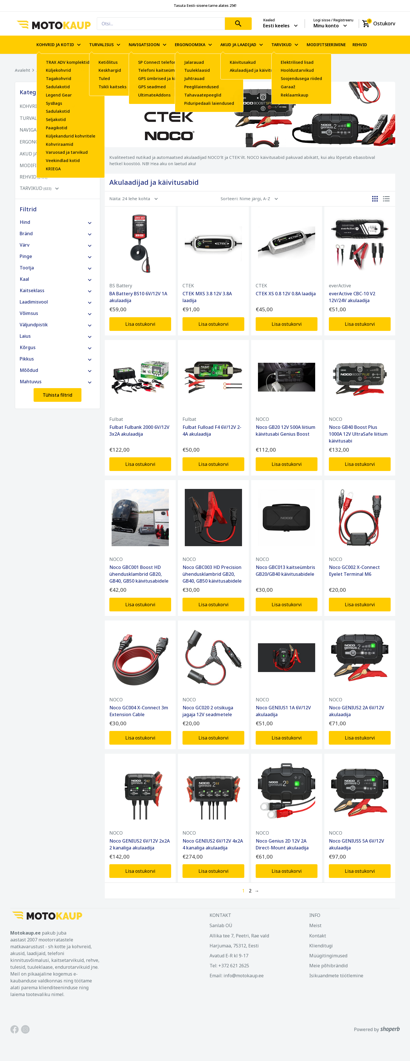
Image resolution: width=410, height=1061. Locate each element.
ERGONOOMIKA (194, 44)
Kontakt (317, 936)
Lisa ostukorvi (140, 324)
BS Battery (120, 285)
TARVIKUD (285, 44)
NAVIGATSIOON (148, 44)
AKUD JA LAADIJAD (242, 44)
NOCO (262, 419)
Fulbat (116, 419)
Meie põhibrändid (328, 965)
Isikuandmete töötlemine (336, 975)
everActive (340, 285)
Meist (315, 925)
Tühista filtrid (57, 395)
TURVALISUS (105, 44)
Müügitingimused (328, 956)
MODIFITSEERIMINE (326, 45)
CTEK (188, 285)
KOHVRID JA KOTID (59, 44)
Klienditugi (321, 946)
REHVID (359, 45)
